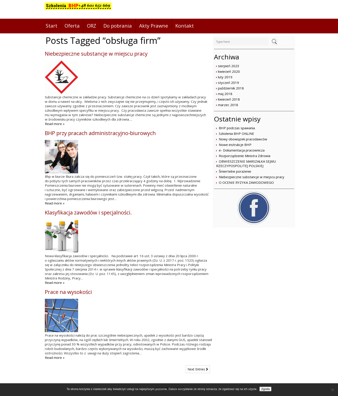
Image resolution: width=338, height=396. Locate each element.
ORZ (91, 25)
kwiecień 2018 (229, 99)
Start (51, 25)
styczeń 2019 (228, 82)
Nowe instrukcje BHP (235, 144)
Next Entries (198, 369)
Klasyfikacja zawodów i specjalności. (88, 212)
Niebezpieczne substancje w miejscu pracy (251, 177)
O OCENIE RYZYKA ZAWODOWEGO (246, 182)
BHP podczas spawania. (237, 128)
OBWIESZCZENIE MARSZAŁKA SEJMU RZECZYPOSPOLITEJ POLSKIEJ (246, 163)
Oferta (72, 25)
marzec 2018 (228, 105)
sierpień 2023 (228, 66)
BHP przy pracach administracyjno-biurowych (100, 133)
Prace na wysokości (68, 291)
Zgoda (265, 389)
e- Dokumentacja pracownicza (242, 150)
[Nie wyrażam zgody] (332, 390)
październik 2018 (231, 88)
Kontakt (184, 25)
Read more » (55, 123)
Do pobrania (117, 25)
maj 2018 (225, 93)
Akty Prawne (153, 25)
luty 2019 (225, 77)
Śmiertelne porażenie (235, 171)
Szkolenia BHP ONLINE (236, 133)
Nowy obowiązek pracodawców (243, 139)
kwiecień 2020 (229, 71)
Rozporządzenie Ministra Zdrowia (244, 156)
